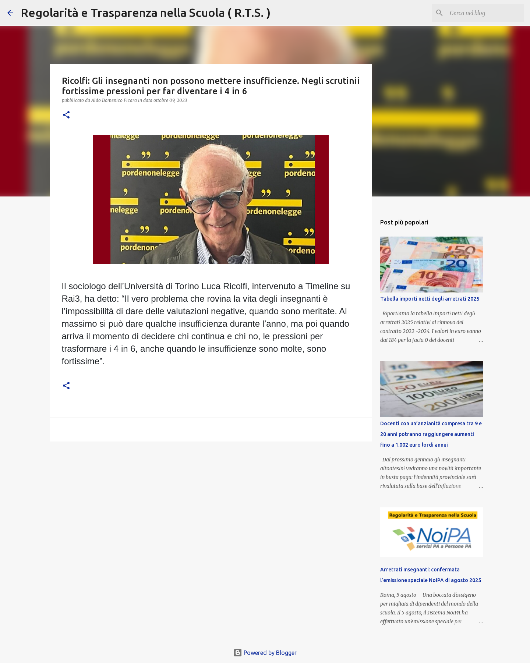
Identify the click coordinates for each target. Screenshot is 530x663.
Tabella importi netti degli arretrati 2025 (429, 299)
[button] (66, 115)
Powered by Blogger (265, 652)
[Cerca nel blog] (485, 13)
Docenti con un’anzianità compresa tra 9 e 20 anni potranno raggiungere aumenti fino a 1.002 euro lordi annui (431, 434)
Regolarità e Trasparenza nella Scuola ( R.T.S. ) (146, 12)
